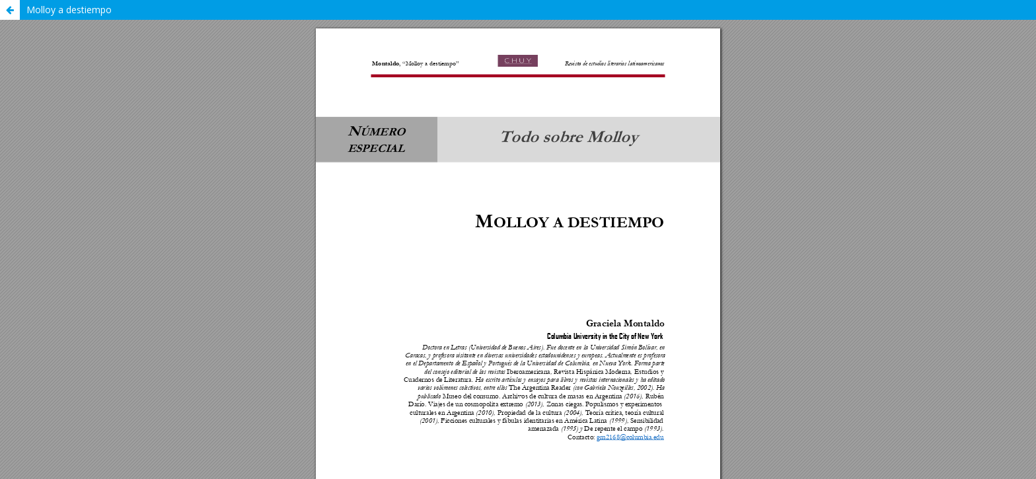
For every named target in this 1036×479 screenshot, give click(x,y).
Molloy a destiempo (69, 9)
